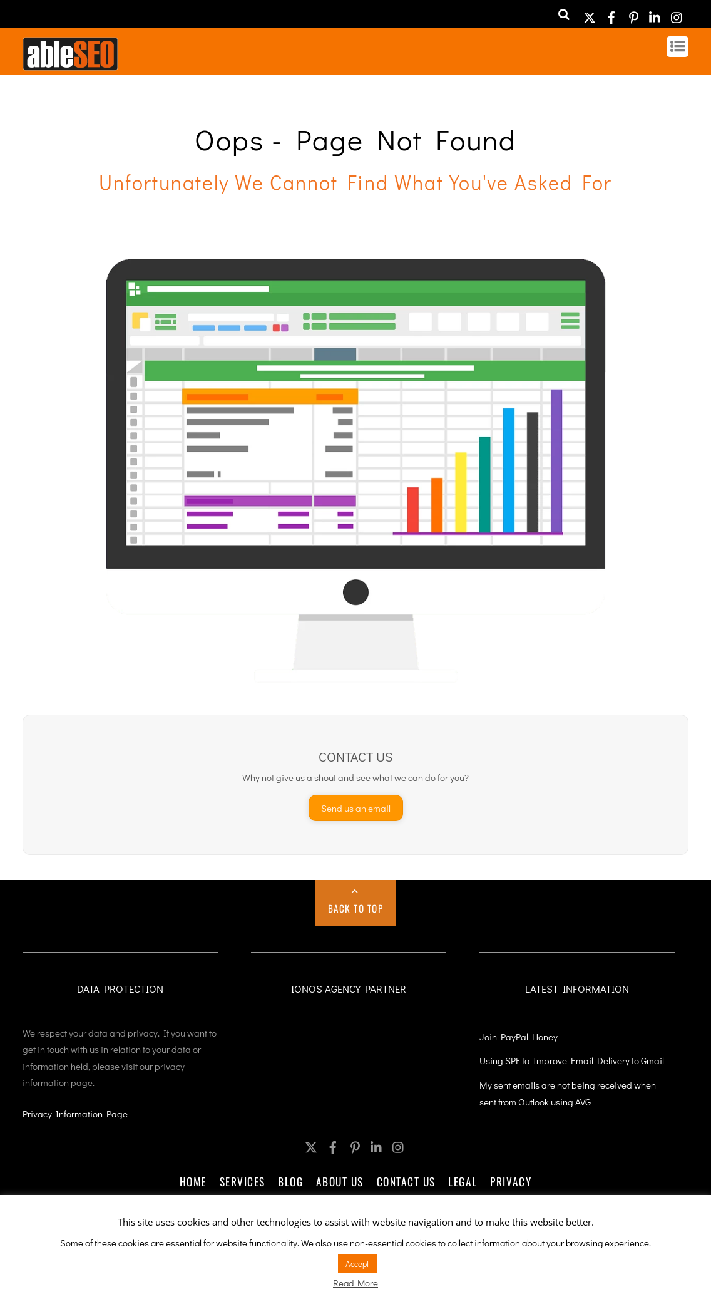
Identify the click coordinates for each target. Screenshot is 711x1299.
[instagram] (677, 13)
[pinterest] (633, 13)
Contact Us (406, 1181)
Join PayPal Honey (518, 1036)
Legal (463, 1181)
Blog (290, 1181)
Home (193, 1181)
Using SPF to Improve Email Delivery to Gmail (571, 1060)
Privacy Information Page (75, 1113)
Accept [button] (357, 1263)
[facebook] (611, 13)
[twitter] (589, 13)
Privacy (510, 1181)
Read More (355, 1282)
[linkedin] (655, 13)
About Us (340, 1181)
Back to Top (356, 908)
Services (242, 1181)
